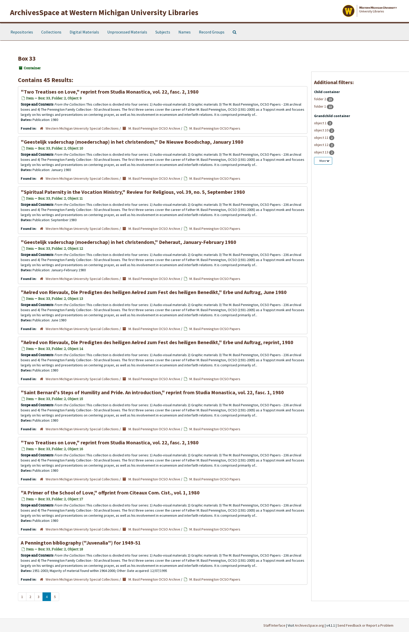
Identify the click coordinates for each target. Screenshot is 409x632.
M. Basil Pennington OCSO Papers (214, 128)
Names (184, 32)
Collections (51, 32)
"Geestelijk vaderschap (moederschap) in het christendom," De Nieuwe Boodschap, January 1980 (132, 142)
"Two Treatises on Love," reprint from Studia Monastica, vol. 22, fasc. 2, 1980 (110, 91)
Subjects (162, 32)
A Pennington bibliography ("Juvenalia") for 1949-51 (81, 542)
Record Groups (211, 32)
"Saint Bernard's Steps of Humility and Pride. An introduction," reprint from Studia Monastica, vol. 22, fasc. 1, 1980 (152, 392)
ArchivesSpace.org (309, 625)
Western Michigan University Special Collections (82, 128)
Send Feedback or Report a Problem (365, 625)
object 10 (321, 130)
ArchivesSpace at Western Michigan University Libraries (104, 12)
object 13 (321, 152)
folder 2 (320, 99)
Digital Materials (84, 32)
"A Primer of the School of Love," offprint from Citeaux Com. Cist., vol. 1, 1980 (110, 492)
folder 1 (320, 106)
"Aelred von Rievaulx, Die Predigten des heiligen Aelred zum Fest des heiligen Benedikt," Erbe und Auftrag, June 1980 (154, 292)
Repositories (21, 32)
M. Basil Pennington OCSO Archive (154, 128)
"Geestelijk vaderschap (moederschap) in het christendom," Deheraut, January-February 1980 (128, 242)
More (324, 161)
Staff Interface (274, 625)
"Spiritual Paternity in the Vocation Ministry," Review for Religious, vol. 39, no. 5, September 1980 (133, 192)
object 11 (321, 137)
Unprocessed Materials (127, 32)
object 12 (321, 144)
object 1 (320, 123)
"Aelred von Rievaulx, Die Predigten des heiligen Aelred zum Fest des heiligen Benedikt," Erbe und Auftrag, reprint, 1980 (157, 342)
